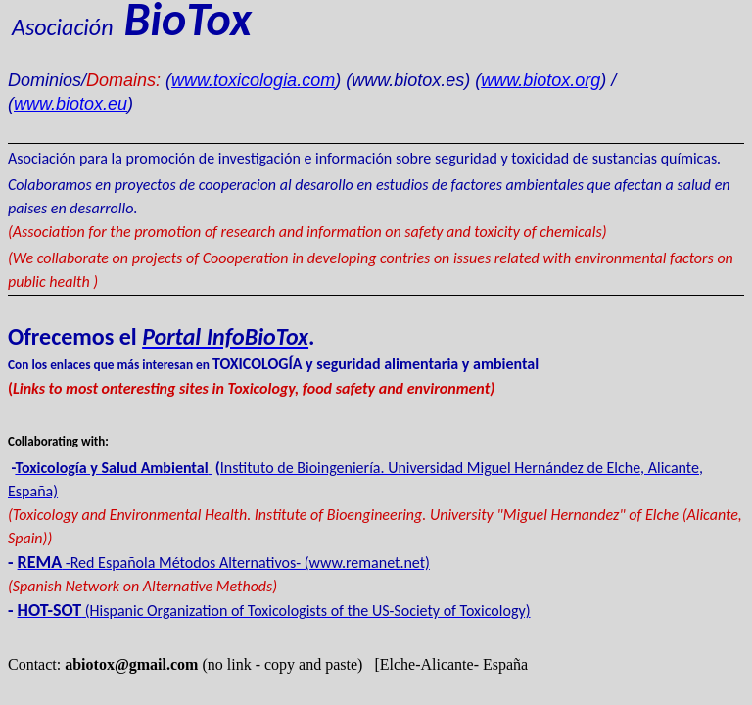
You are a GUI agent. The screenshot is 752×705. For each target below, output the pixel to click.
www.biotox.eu (70, 104)
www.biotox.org (540, 80)
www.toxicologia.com (253, 80)
